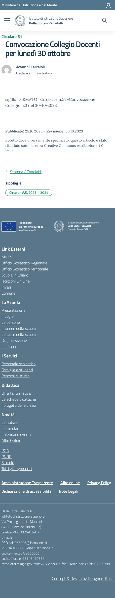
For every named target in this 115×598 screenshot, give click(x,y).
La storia (9, 346)
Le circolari (10, 428)
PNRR (7, 456)
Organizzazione (14, 340)
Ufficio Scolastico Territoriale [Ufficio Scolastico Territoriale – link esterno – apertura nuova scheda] (25, 269)
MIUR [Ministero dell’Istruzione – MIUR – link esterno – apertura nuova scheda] (6, 257)
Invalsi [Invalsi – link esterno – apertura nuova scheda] (7, 287)
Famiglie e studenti (17, 370)
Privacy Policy (99, 483)
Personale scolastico (18, 364)
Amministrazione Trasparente (27, 483)
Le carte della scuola (19, 334)
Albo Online (11, 440)
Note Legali (68, 491)
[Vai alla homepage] (20, 20)
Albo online (70, 483)
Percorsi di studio (15, 376)
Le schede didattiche (19, 399)
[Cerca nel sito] (104, 21)
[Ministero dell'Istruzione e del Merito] (29, 5)
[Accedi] (108, 5)
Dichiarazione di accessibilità (26, 491)
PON (5, 450)
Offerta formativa (16, 393)
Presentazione (13, 310)
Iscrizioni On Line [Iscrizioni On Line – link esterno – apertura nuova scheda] (16, 281)
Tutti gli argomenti (17, 469)
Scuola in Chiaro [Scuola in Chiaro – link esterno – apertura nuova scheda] (15, 275)
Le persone (11, 322)
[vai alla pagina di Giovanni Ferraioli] (30, 67)
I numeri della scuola (19, 328)
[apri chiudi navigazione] (7, 21)
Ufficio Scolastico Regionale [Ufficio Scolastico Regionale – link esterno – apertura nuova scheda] (24, 263)
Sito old (8, 462)
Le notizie (10, 422)
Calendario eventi (16, 434)
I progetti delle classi (19, 405)
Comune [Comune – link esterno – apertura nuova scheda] (8, 293)
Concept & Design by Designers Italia (82, 578)
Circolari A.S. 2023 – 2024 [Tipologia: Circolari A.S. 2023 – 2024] (28, 192)
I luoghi (8, 316)
